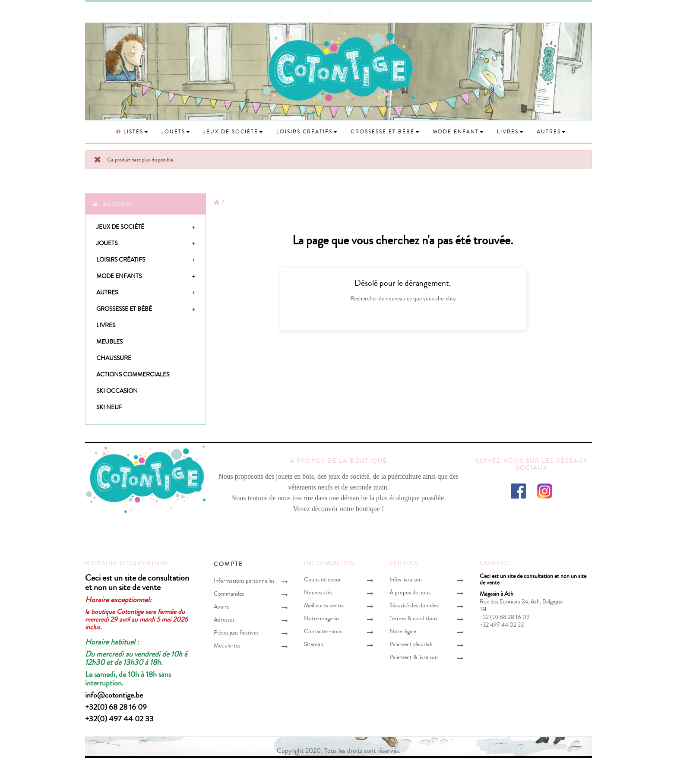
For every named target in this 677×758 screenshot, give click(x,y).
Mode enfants (119, 276)
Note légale (402, 631)
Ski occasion (117, 390)
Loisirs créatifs (120, 259)
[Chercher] (523, 12)
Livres (105, 325)
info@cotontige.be (114, 695)
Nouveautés (318, 592)
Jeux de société (120, 226)
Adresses (224, 619)
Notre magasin (321, 618)
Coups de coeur (322, 579)
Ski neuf (109, 407)
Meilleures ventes (324, 605)
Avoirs (221, 606)
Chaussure (113, 358)
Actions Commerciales (132, 374)
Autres (107, 292)
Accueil (118, 204)
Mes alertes (227, 645)
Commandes (229, 593)
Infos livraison (405, 579)
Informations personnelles (244, 580)
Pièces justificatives (236, 632)
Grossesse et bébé (124, 308)
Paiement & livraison (413, 657)
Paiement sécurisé (410, 644)
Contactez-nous (323, 631)
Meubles (109, 341)
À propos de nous (409, 592)
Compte (228, 564)
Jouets (106, 243)
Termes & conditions (413, 618)
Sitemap (313, 644)
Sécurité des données (414, 605)
